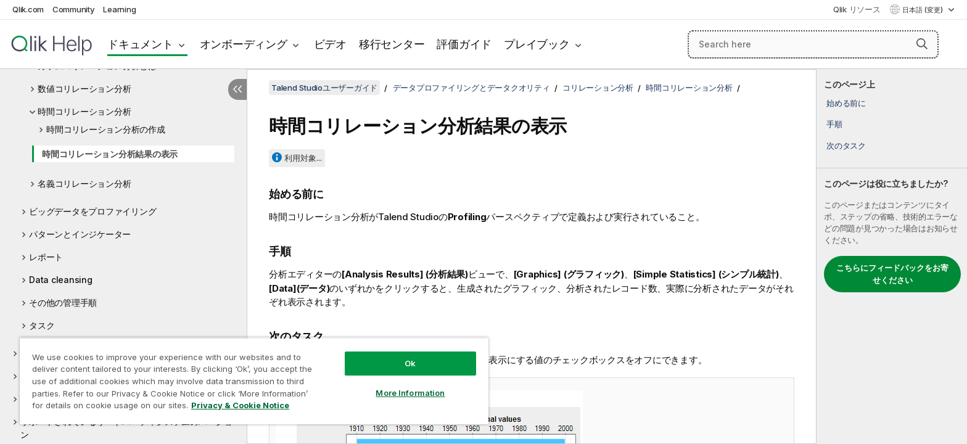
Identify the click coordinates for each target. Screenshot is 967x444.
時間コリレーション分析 (84, 111)
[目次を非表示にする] (237, 89)
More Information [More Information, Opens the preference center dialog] (410, 393)
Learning (119, 9)
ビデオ (330, 44)
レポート (46, 257)
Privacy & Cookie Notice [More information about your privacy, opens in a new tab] (240, 405)
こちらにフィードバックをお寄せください (892, 274)
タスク (41, 325)
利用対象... (303, 158)
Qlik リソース (857, 9)
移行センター (392, 44)
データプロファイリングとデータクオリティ (471, 87)
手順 (834, 124)
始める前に (846, 103)
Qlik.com (28, 9)
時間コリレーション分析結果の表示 (110, 154)
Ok (410, 363)
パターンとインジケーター (80, 234)
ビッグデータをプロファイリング (92, 211)
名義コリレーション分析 (84, 183)
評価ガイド (464, 44)
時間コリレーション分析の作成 (105, 129)
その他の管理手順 (63, 302)
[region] (254, 380)
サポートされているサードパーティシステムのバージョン (126, 428)
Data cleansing (61, 279)
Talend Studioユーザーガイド (324, 87)
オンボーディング (243, 44)
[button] (922, 44)
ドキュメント (140, 44)
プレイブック (537, 44)
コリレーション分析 (597, 87)
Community (73, 9)
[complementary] (892, 256)
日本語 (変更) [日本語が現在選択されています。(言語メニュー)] (923, 10)
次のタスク (846, 145)
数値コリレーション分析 (84, 88)
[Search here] (813, 44)
